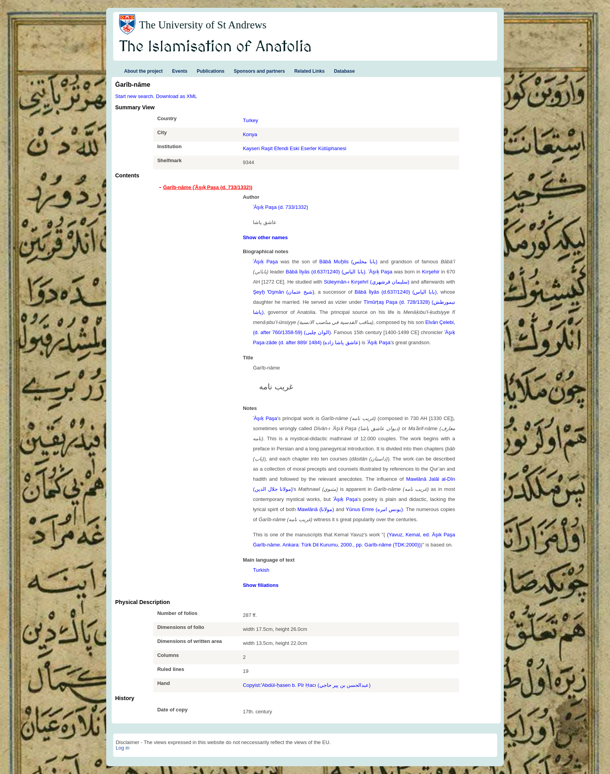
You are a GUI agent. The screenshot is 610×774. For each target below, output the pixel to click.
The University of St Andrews (202, 25)
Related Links (309, 71)
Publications (210, 71)
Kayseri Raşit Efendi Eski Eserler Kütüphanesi (294, 148)
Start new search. (134, 96)
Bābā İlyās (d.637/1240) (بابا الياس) (325, 272)
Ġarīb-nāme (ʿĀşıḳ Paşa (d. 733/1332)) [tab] (207, 187)
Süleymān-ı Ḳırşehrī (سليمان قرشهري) (366, 282)
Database (344, 71)
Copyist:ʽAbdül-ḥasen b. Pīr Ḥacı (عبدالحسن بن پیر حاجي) (307, 685)
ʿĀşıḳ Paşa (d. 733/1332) (280, 207)
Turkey (250, 120)
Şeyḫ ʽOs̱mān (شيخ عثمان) (283, 292)
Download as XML (176, 96)
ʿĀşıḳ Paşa (265, 261)
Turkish (261, 570)
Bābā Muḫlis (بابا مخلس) (348, 261)
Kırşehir (431, 272)
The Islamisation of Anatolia (215, 47)
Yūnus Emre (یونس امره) (374, 509)
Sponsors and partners (259, 71)
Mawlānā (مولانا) (316, 509)
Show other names (265, 237)
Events (179, 71)
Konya (250, 134)
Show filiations (261, 585)
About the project (143, 71)
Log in (122, 748)
